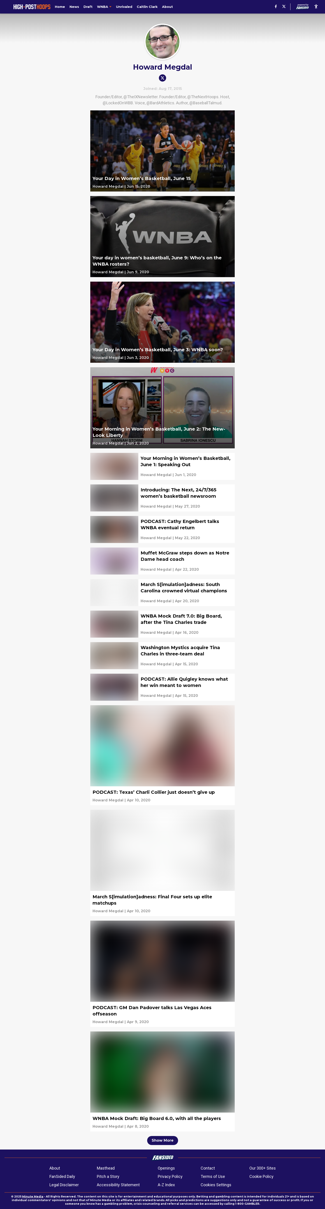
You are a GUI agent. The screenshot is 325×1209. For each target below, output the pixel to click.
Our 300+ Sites (262, 1168)
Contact (208, 1168)
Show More (163, 1140)
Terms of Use (213, 1176)
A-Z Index (166, 1184)
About (54, 1168)
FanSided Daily (62, 1176)
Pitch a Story (108, 1176)
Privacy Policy (170, 1176)
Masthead (106, 1168)
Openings (166, 1168)
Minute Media (32, 1196)
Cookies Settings (216, 1184)
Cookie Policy (261, 1176)
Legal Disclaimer (64, 1184)
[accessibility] (316, 6)
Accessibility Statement (118, 1184)
